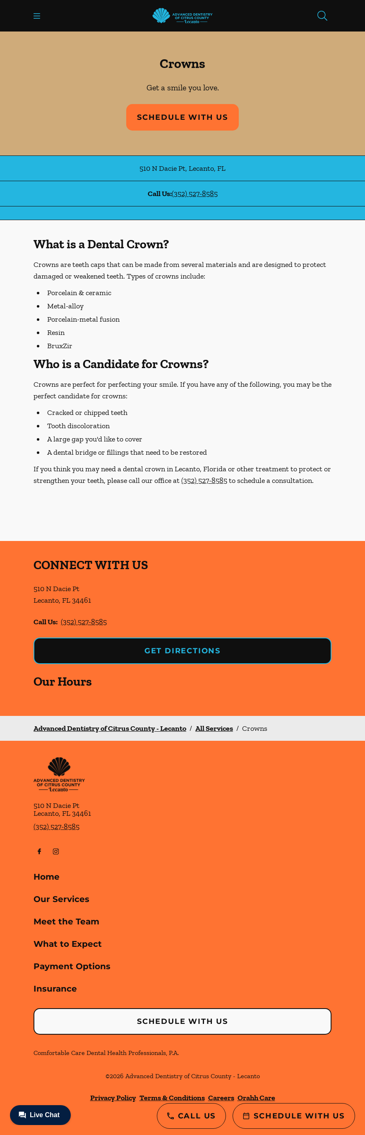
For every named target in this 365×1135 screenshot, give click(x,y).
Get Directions (182, 650)
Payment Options (72, 966)
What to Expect (68, 944)
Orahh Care (256, 1097)
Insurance (55, 989)
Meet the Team (66, 921)
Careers (221, 1097)
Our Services (61, 899)
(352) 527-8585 (195, 193)
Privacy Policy (113, 1097)
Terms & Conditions (172, 1097)
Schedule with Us (182, 117)
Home (47, 877)
